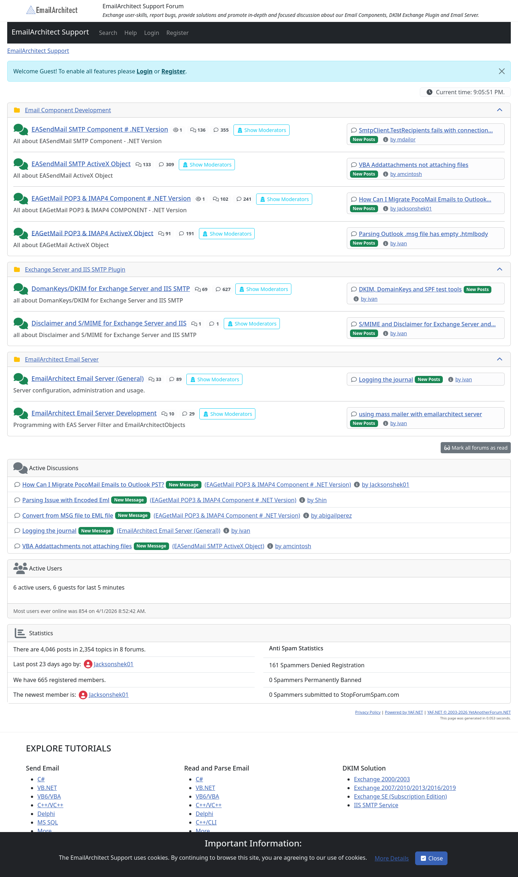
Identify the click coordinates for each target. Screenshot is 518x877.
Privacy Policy (368, 712)
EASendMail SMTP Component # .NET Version (100, 129)
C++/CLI (206, 822)
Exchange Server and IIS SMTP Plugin (75, 269)
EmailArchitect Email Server (62, 359)
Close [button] (431, 858)
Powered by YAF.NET (404, 712)
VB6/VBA (49, 796)
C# (41, 779)
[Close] (501, 71)
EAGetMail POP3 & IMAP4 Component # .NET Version (111, 198)
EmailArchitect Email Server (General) (88, 378)
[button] (107, 33)
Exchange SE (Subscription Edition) (400, 796)
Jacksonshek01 (108, 664)
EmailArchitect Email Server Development (94, 413)
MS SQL (47, 822)
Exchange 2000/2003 (382, 779)
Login (145, 71)
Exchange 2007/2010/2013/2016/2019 (405, 788)
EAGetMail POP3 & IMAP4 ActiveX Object (93, 232)
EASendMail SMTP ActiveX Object (81, 163)
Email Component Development (68, 110)
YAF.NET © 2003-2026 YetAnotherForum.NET (469, 712)
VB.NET (47, 788)
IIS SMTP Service (376, 805)
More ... (47, 831)
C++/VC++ (50, 805)
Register (174, 71)
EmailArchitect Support (50, 32)
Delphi (46, 814)
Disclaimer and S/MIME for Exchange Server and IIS (109, 323)
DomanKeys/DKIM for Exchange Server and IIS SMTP (111, 288)
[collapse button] (500, 110)
